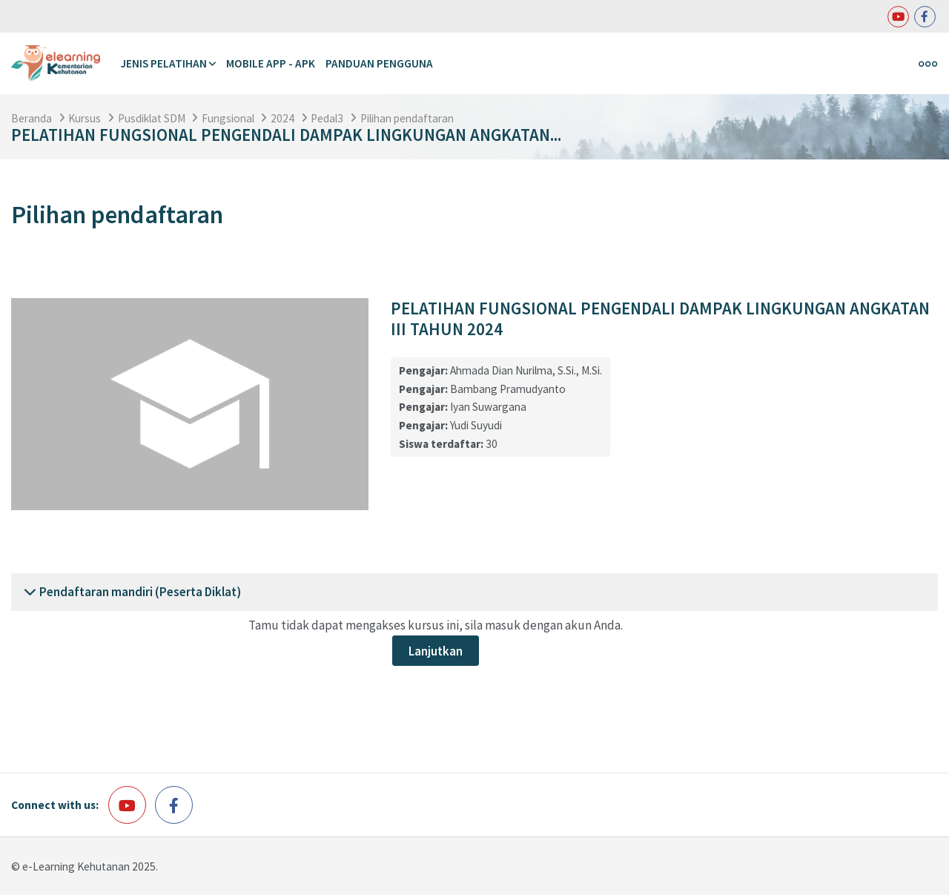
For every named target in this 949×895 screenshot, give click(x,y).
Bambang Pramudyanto (508, 389)
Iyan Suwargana (488, 407)
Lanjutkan (436, 651)
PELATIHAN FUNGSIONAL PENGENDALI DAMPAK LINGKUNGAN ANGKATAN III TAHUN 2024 (660, 318)
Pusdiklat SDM (151, 118)
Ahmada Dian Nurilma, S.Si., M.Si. (526, 370)
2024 (282, 118)
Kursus (84, 118)
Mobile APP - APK (270, 63)
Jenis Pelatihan (163, 63)
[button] (30, 591)
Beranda (31, 118)
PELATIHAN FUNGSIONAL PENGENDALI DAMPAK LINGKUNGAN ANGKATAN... (286, 134)
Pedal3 (327, 118)
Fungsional (228, 118)
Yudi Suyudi (476, 425)
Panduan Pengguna (379, 63)
